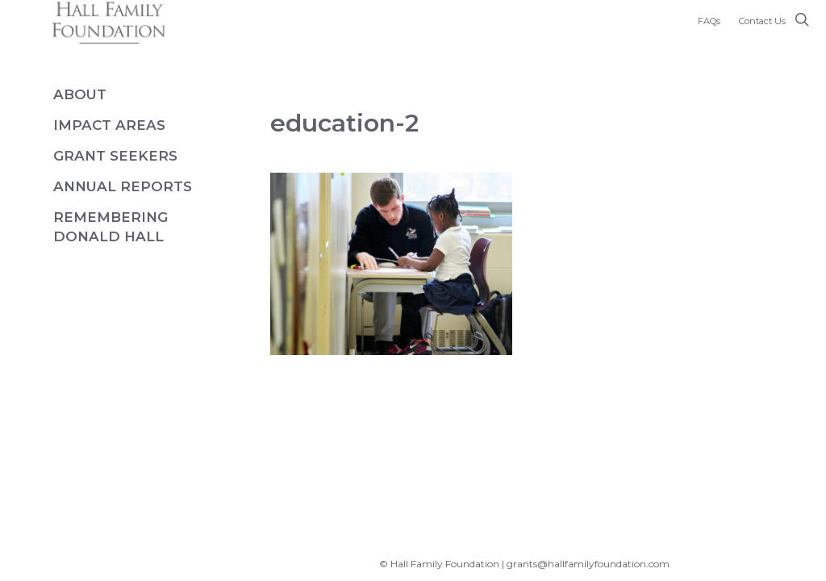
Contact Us (762, 21)
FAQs (709, 21)
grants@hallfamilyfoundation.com (588, 564)
